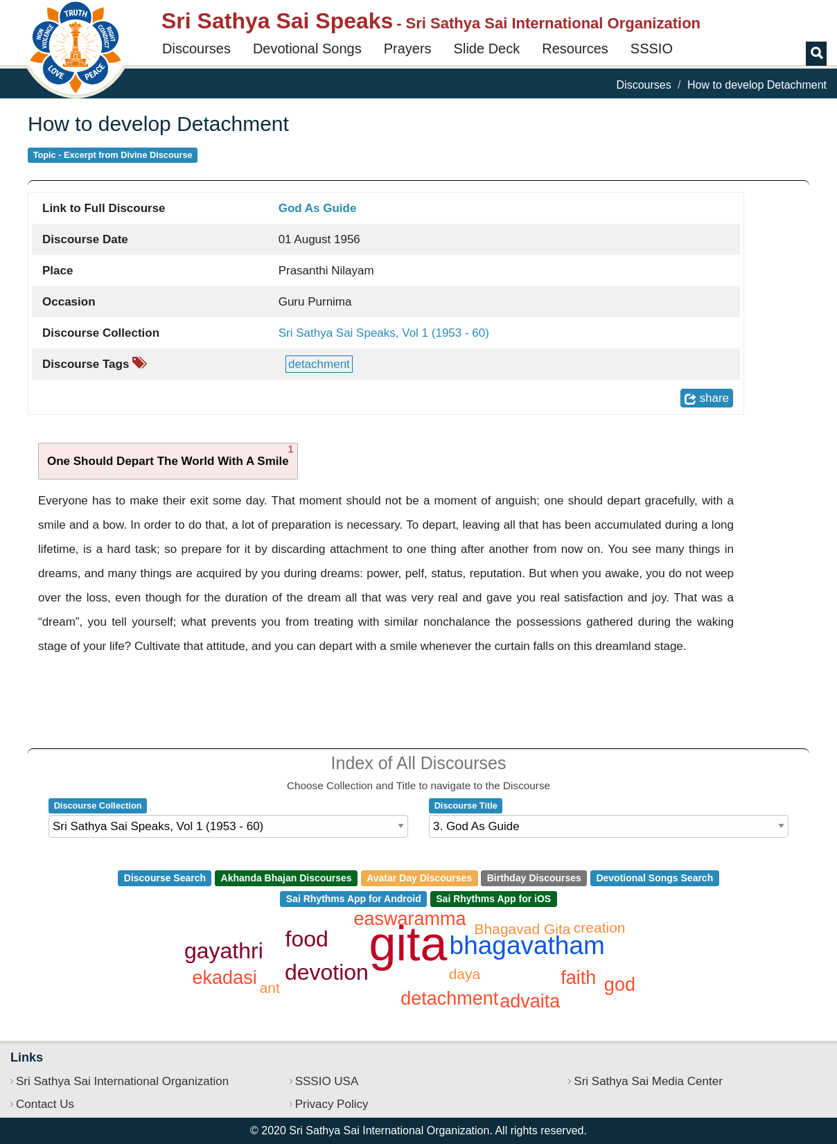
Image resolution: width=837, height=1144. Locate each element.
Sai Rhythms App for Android (353, 898)
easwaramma (410, 918)
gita (408, 944)
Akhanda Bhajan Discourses (286, 877)
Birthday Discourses (534, 877)
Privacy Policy (332, 1104)
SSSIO (652, 48)
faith (578, 977)
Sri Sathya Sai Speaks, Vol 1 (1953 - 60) (384, 333)
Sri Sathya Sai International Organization (122, 1081)
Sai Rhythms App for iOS (493, 898)
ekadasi (225, 977)
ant (270, 988)
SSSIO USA (327, 1081)
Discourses (196, 48)
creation (600, 927)
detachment (319, 364)
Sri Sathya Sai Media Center (648, 1081)
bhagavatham (527, 945)
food (306, 938)
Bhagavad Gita (523, 929)
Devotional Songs (307, 48)
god (619, 984)
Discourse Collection (98, 805)
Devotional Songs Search (654, 877)
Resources (575, 48)
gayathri (223, 950)
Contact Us (45, 1104)
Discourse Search (165, 877)
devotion (327, 972)
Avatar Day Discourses (419, 877)
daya (465, 974)
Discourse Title (465, 805)
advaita (530, 1001)
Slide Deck (487, 48)
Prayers (408, 48)
